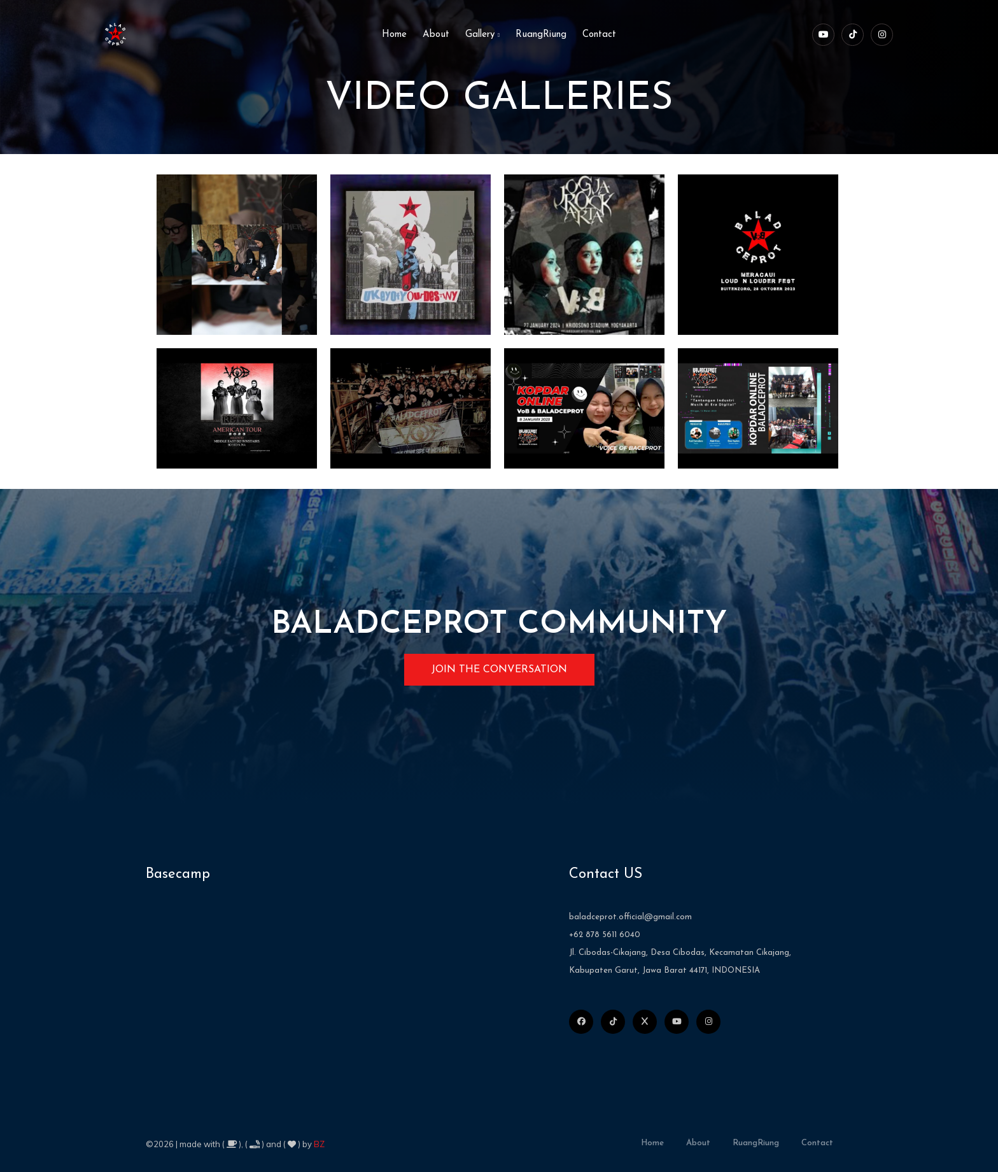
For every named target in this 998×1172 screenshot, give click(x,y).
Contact (599, 34)
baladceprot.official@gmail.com (630, 917)
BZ (319, 1144)
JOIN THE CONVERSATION (499, 670)
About (436, 34)
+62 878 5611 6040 (604, 935)
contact (817, 1143)
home (394, 34)
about (698, 1143)
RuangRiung (541, 34)
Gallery (482, 34)
